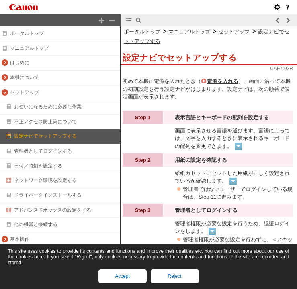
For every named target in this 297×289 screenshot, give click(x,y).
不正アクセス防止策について (45, 121)
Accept (122, 276)
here (39, 257)
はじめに (19, 62)
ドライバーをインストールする (48, 195)
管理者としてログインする (43, 151)
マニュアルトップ (29, 48)
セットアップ (24, 92)
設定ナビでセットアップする (45, 136)
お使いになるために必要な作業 (48, 107)
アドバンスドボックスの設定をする (52, 210)
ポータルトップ (27, 33)
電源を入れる (222, 81)
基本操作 (19, 239)
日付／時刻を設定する (38, 166)
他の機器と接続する (35, 224)
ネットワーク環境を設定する (45, 180)
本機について (24, 77)
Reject (174, 276)
